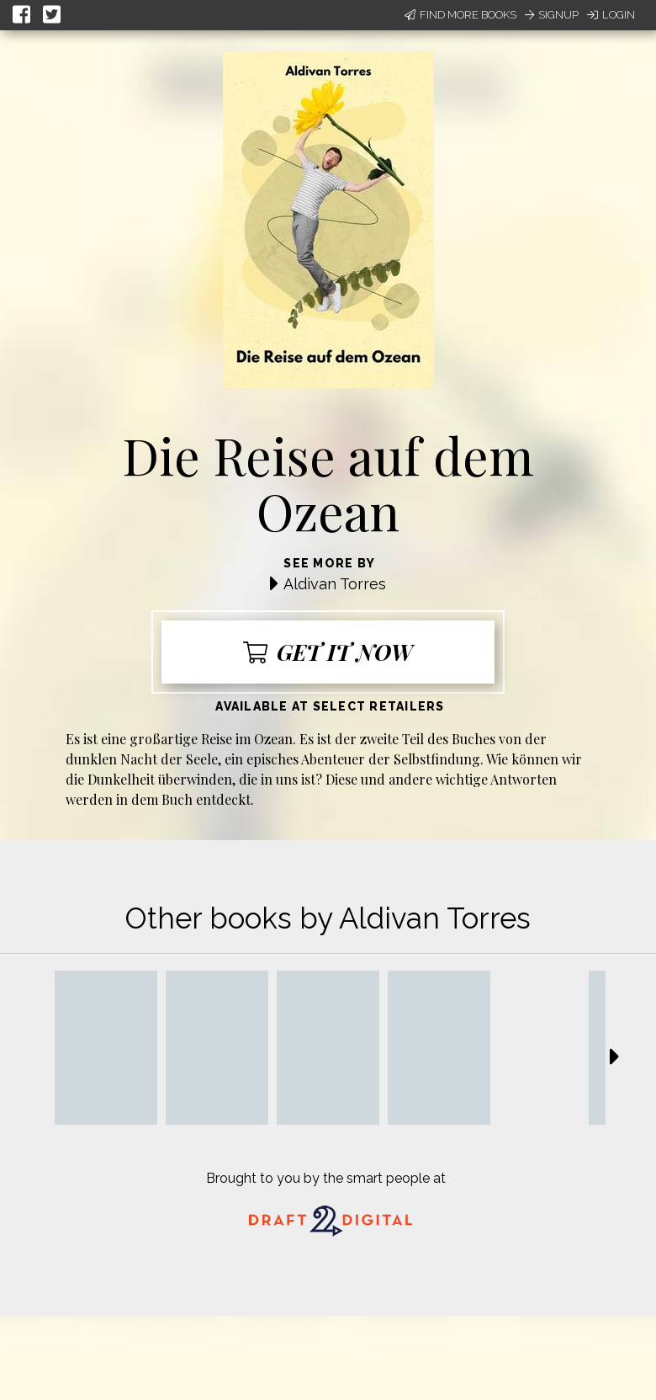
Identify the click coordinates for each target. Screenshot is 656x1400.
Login (611, 14)
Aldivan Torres (334, 584)
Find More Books (460, 14)
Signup (552, 14)
